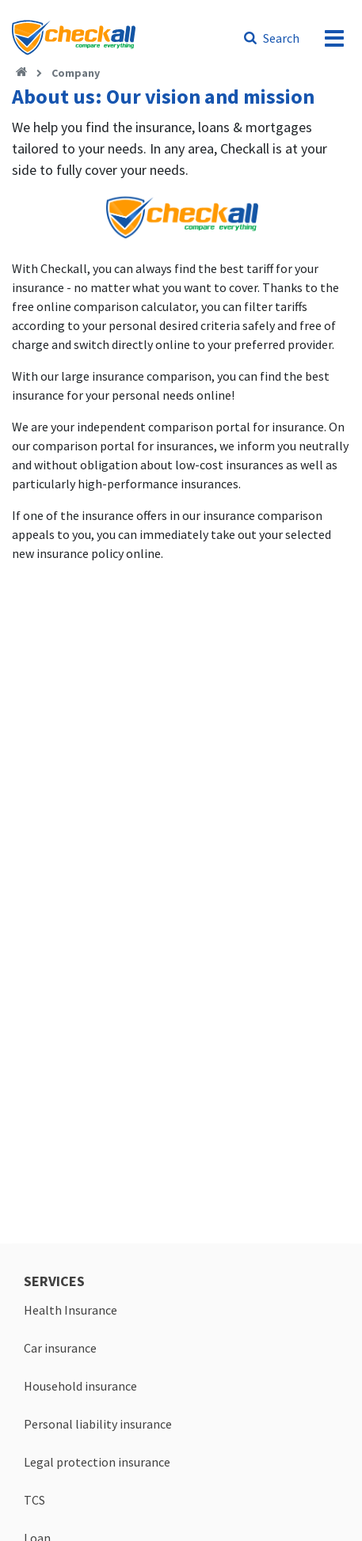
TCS (34, 1500)
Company (75, 73)
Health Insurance (70, 1310)
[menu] (334, 38)
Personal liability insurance (98, 1424)
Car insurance (60, 1348)
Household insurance (80, 1386)
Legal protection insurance (97, 1462)
